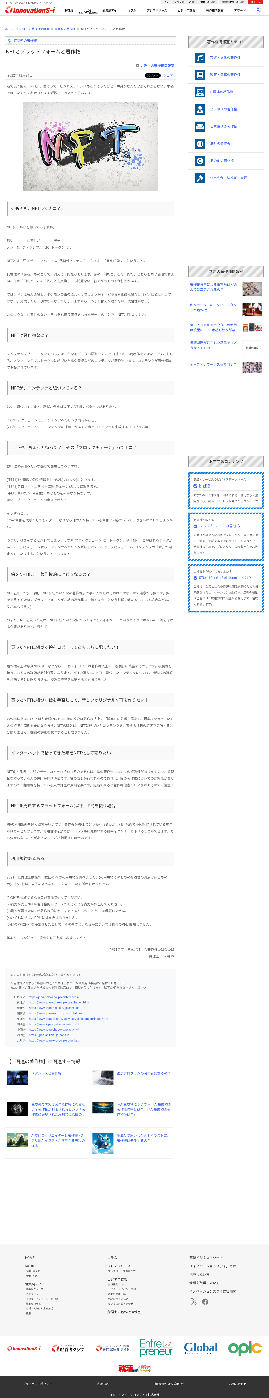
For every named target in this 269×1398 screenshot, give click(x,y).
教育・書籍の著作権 (225, 75)
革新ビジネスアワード (206, 1258)
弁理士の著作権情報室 (34, 29)
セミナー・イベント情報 (122, 1289)
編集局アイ (109, 10)
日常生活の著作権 (223, 127)
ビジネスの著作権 (223, 109)
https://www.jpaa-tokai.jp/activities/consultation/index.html (68, 1018)
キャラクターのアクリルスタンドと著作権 (213, 307)
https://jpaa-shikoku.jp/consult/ (50, 1035)
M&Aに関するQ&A (118, 1298)
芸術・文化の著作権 (225, 58)
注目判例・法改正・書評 (228, 178)
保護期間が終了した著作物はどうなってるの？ (213, 345)
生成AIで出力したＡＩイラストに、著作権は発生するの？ (143, 1138)
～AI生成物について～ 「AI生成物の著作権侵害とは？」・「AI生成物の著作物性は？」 (144, 1109)
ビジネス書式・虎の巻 (120, 1303)
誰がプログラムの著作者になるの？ (144, 1073)
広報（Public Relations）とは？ (225, 577)
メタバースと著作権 (46, 1073)
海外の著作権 (220, 144)
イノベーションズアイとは (179, 2)
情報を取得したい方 (233, 2)
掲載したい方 (207, 2)
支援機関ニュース (118, 1284)
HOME (69, 10)
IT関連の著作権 (65, 29)
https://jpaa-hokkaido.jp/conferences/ (54, 997)
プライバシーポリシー (37, 1384)
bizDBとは (32, 1276)
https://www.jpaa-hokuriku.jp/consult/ (54, 1008)
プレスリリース (157, 10)
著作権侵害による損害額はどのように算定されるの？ (213, 287)
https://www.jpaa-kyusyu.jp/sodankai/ (54, 1040)
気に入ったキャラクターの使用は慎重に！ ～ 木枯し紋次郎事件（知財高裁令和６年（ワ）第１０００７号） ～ (214, 328)
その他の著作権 (222, 161)
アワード (240, 10)
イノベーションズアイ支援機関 (212, 1291)
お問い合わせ (238, 1384)
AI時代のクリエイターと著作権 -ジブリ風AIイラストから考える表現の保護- (58, 1141)
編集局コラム (33, 1303)
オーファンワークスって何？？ (213, 365)
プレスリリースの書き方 (219, 526)
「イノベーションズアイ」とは (212, 1266)
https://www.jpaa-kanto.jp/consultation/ (55, 1013)
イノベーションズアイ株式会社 (139, 1395)
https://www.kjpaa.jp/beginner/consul (54, 1024)
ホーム (9, 29)
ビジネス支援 (186, 10)
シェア (168, 75)
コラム (131, 10)
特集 (28, 1313)
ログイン (256, 2)
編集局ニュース (34, 1289)
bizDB (88, 10)
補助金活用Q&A (117, 1294)
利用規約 (103, 1384)
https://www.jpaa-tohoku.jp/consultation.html (59, 1002)
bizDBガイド (33, 1271)
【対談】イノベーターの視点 (42, 1298)
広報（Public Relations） (40, 1308)
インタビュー (33, 1294)
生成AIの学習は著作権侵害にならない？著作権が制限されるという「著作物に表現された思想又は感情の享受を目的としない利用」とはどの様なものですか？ (58, 1109)
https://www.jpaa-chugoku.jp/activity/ (54, 1029)
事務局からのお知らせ (169, 1384)
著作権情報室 (215, 10)
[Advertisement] (90, 1194)
